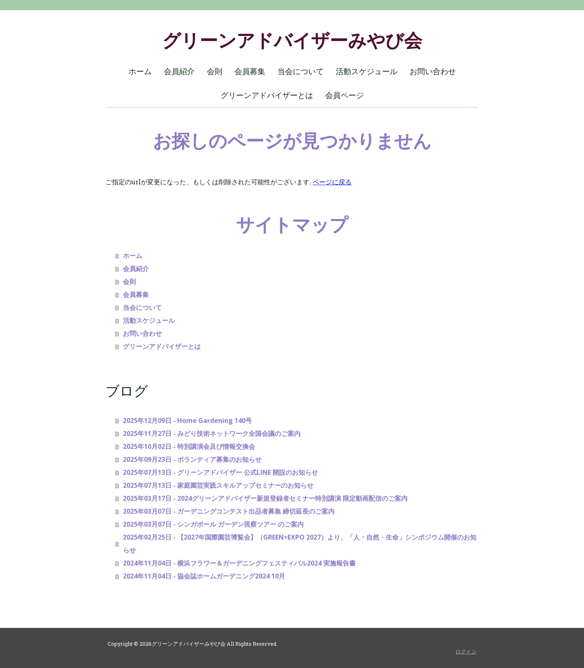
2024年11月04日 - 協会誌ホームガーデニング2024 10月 (204, 576)
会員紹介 (179, 71)
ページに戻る (332, 181)
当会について (300, 71)
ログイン (466, 651)
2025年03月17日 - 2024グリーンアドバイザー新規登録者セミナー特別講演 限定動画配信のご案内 (265, 498)
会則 (214, 71)
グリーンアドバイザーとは (267, 95)
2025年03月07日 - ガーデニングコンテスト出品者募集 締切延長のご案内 (229, 511)
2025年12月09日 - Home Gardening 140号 (187, 420)
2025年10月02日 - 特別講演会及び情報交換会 (189, 446)
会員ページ (344, 95)
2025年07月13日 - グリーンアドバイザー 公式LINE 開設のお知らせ (220, 472)
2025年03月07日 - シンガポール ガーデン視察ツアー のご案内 (213, 524)
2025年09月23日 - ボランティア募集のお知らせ (192, 459)
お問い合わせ (433, 71)
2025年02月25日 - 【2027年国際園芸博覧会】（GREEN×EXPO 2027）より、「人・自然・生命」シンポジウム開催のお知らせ (300, 544)
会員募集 (249, 71)
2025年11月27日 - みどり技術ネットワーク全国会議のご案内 (212, 433)
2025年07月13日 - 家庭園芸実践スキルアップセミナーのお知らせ (218, 485)
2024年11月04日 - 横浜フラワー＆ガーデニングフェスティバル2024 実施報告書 (239, 563)
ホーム (140, 71)
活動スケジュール (366, 71)
